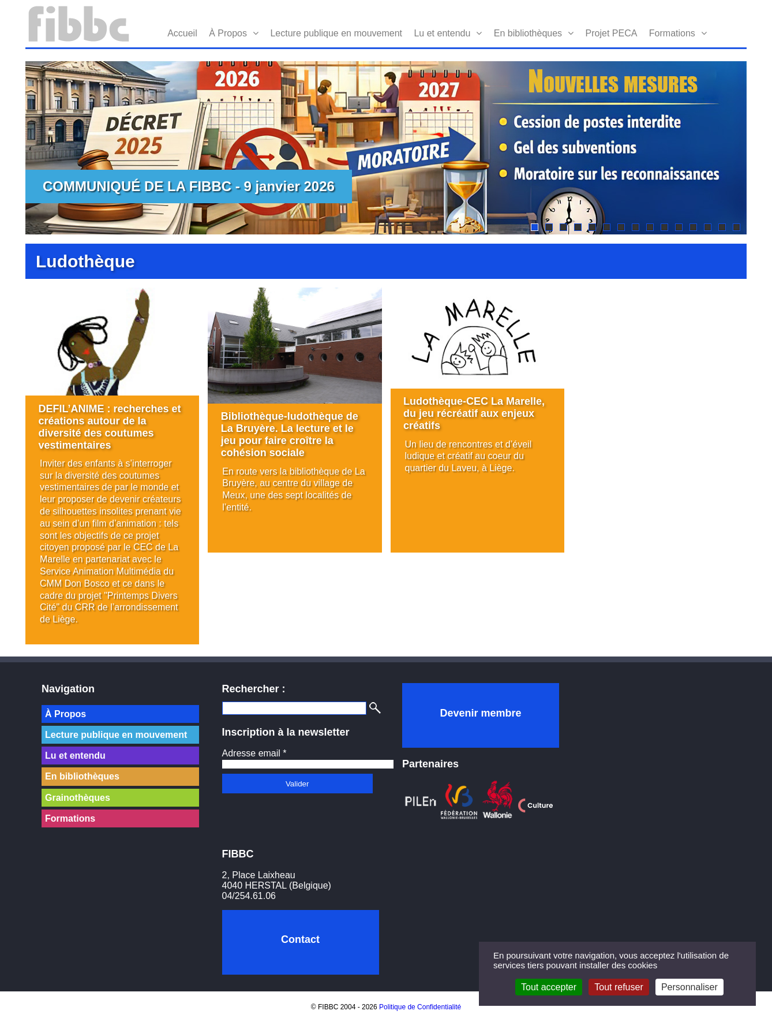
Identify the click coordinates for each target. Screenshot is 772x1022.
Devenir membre (480, 713)
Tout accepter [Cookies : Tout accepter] (548, 987)
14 (722, 227)
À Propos (228, 33)
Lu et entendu (442, 33)
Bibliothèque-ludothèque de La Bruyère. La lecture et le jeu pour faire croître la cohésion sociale (289, 434)
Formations (672, 33)
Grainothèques (77, 798)
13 (707, 227)
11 (679, 227)
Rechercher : (254, 689)
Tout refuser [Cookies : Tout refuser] (618, 987)
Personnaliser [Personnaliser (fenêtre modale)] (689, 987)
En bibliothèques (528, 33)
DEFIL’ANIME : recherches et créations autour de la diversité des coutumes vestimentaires (110, 427)
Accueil (182, 33)
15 (736, 227)
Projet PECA (612, 33)
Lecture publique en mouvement (336, 33)
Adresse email (254, 753)
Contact (300, 939)
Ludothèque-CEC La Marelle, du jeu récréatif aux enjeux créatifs (474, 413)
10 (664, 227)
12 (693, 227)
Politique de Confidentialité (420, 1007)
